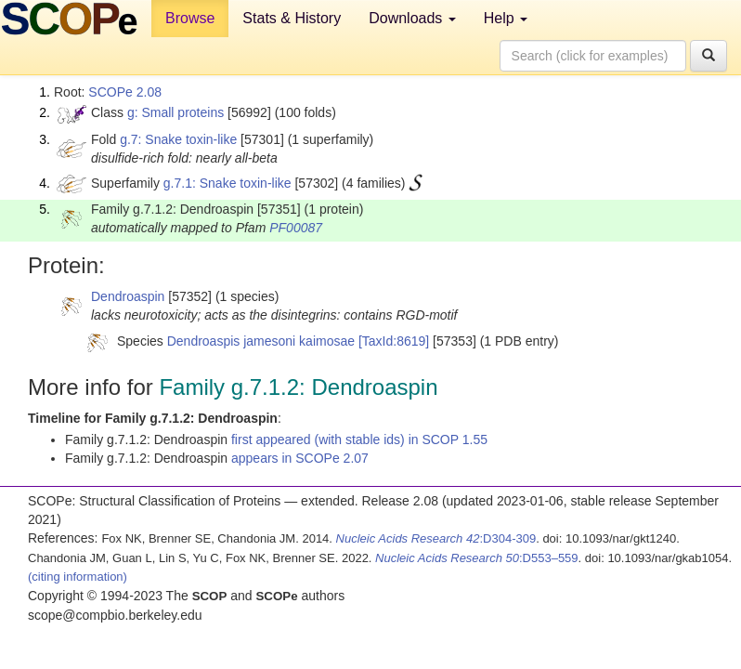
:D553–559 (476, 558)
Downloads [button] (412, 18)
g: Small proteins (175, 112)
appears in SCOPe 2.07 (300, 458)
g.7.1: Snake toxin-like (227, 183)
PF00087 (295, 227)
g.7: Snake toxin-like (178, 139)
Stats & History (291, 18)
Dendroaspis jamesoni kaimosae (261, 341)
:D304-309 (436, 538)
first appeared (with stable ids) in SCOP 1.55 (359, 439)
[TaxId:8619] (393, 341)
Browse (189, 18)
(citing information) (77, 577)
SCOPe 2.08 (125, 92)
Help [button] (505, 18)
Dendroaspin (127, 296)
